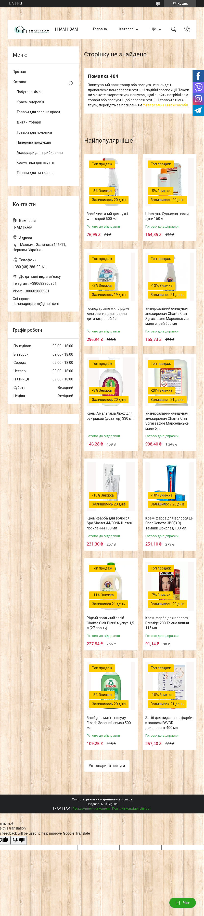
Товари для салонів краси (38, 112)
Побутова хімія (29, 92)
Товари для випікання (35, 173)
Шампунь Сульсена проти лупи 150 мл (167, 216)
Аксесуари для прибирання (40, 153)
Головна (100, 29)
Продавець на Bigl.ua (102, 804)
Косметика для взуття (35, 162)
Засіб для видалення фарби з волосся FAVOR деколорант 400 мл (168, 723)
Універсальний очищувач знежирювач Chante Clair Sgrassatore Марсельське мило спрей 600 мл (167, 316)
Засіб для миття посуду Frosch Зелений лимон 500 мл (109, 723)
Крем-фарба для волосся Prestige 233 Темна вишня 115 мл (167, 623)
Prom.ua (126, 799)
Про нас (19, 72)
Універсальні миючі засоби (165, 105)
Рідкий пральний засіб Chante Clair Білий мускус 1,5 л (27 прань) (110, 623)
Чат (182, 902)
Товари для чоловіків (34, 132)
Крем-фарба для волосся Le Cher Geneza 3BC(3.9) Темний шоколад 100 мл (169, 523)
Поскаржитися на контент (91, 808)
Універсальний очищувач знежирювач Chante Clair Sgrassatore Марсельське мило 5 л (167, 420)
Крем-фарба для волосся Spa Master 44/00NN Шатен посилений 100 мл (109, 523)
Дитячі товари (29, 122)
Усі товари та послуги (107, 766)
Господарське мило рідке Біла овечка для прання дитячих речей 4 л (108, 313)
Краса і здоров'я (30, 102)
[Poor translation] (18, 840)
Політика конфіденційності (131, 808)
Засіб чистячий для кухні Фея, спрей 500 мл (107, 216)
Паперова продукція (34, 142)
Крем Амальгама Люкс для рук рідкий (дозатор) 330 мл (110, 415)
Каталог (126, 29)
